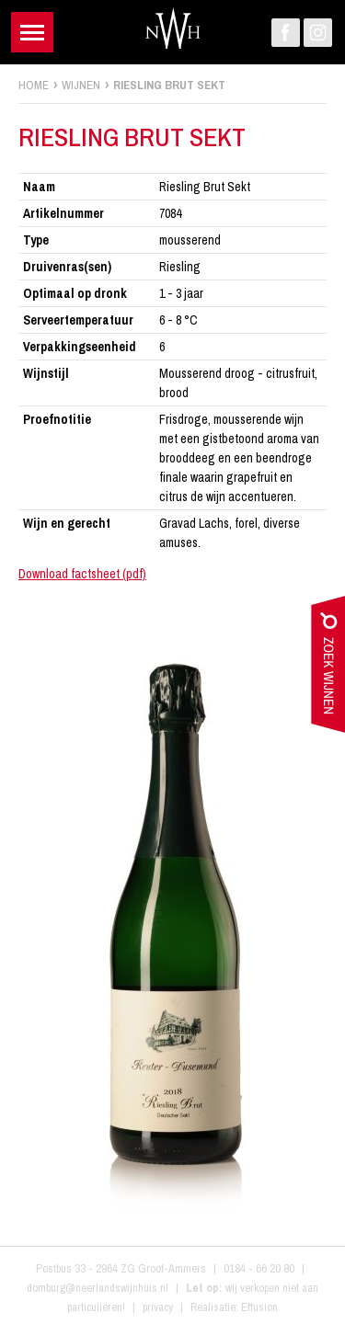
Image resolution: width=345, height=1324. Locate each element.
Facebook (285, 32)
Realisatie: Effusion (234, 1307)
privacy (158, 1307)
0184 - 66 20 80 (259, 1268)
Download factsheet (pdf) (82, 573)
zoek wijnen (328, 668)
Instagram (318, 32)
